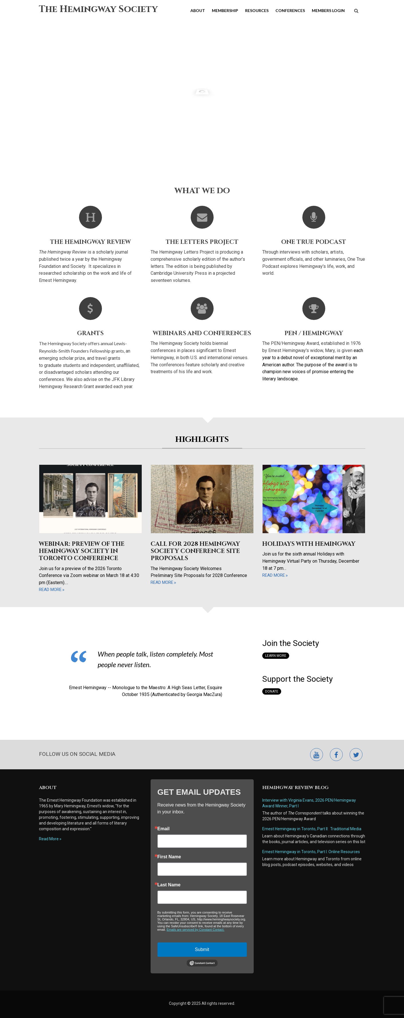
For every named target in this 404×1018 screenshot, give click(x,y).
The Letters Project (202, 242)
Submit (202, 949)
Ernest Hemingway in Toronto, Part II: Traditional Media (311, 829)
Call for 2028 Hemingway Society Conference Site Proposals (195, 551)
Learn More (275, 656)
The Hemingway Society (98, 9)
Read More (49, 839)
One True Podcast (313, 242)
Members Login (328, 10)
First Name (169, 857)
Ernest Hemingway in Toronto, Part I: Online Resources (311, 851)
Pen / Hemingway (313, 333)
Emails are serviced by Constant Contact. (195, 929)
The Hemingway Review (90, 242)
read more (50, 589)
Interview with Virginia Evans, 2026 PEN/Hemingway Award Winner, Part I (309, 803)
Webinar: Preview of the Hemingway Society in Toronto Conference (82, 551)
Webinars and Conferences (202, 333)
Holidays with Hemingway (308, 544)
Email (163, 829)
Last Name (169, 885)
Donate (271, 691)
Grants (90, 333)
